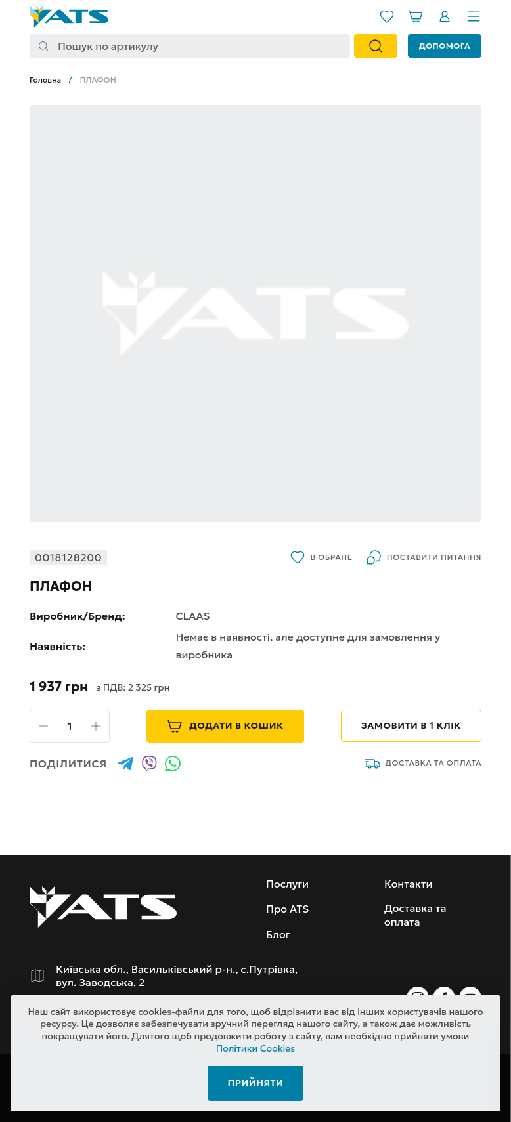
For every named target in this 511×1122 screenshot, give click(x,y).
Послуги (287, 883)
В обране (321, 557)
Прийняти (256, 1083)
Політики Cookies (256, 1049)
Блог (278, 934)
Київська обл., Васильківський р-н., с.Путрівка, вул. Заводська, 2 (177, 975)
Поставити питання (423, 557)
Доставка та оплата (423, 763)
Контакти (408, 883)
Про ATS (287, 908)
